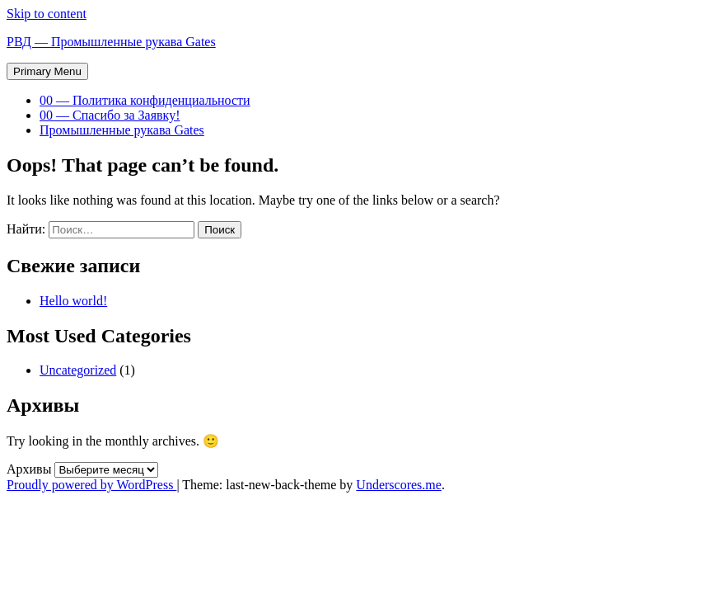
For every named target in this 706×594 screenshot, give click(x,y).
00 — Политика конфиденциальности (145, 100)
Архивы (29, 469)
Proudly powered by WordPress (91, 485)
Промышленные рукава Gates (122, 130)
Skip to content (46, 14)
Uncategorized (78, 370)
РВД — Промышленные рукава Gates (111, 42)
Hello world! (73, 301)
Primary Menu (47, 71)
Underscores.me (399, 485)
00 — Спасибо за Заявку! (110, 115)
